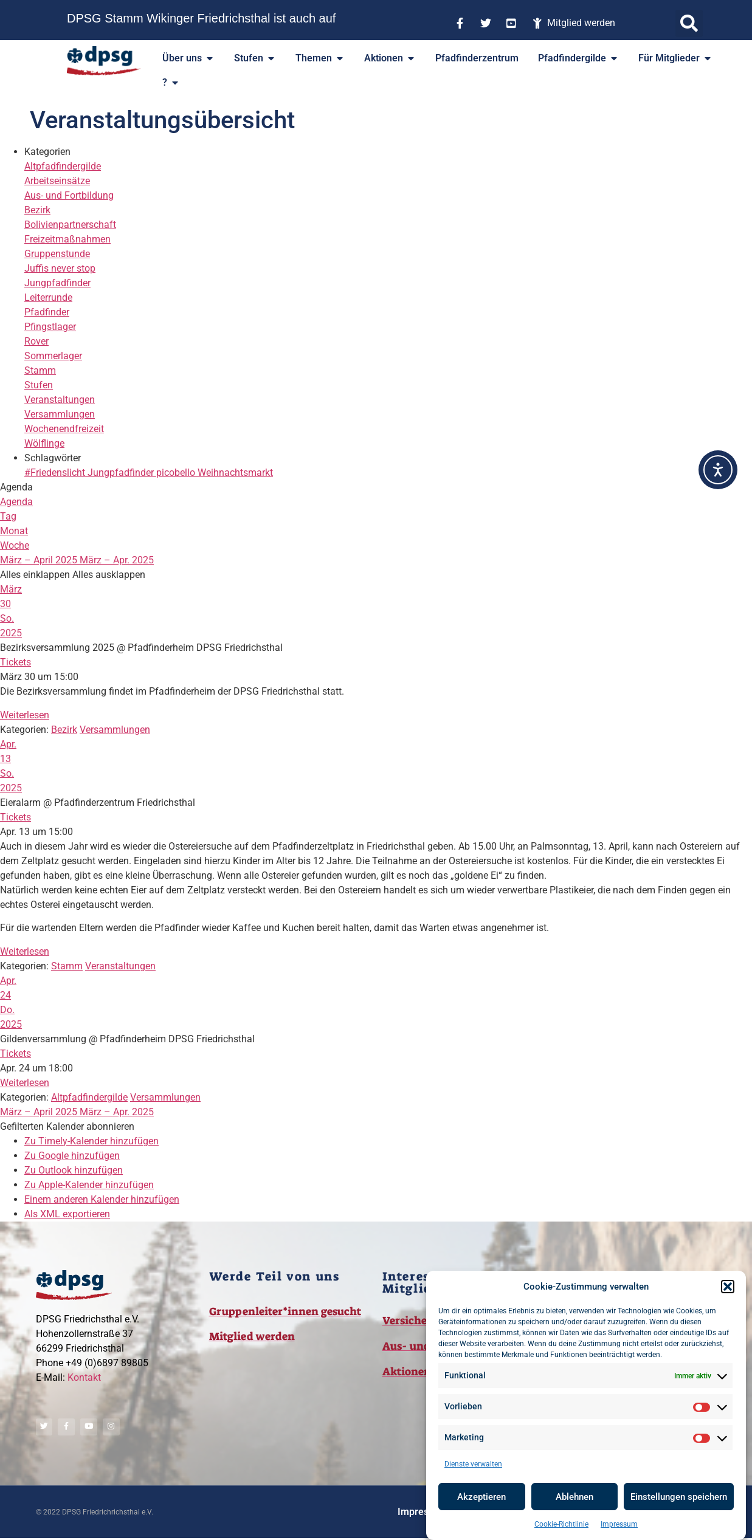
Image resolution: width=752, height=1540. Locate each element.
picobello (177, 472)
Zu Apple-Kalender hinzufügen (89, 1185)
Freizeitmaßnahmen (67, 239)
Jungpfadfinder (57, 283)
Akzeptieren (481, 1496)
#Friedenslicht (56, 472)
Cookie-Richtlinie (561, 1524)
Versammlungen (59, 414)
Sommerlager (53, 356)
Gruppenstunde (57, 254)
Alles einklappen (36, 574)
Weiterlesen (24, 715)
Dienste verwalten (473, 1464)
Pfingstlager (50, 326)
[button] (728, 1286)
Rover (36, 341)
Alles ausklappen (108, 574)
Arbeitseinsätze (57, 181)
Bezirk (37, 210)
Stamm (40, 370)
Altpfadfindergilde (62, 166)
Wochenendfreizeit (64, 429)
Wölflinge (44, 443)
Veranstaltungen (59, 399)
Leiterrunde (48, 297)
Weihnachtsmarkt (235, 472)
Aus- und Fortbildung (69, 195)
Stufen (38, 385)
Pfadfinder (46, 312)
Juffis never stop (59, 268)
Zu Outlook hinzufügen (73, 1170)
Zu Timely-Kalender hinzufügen (91, 1141)
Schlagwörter (52, 458)
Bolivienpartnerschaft (70, 224)
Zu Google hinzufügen (72, 1155)
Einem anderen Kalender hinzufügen (101, 1199)
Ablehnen (574, 1496)
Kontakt (84, 1377)
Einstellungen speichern (678, 1496)
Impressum (619, 1524)
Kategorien (47, 151)
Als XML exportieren (67, 1214)
